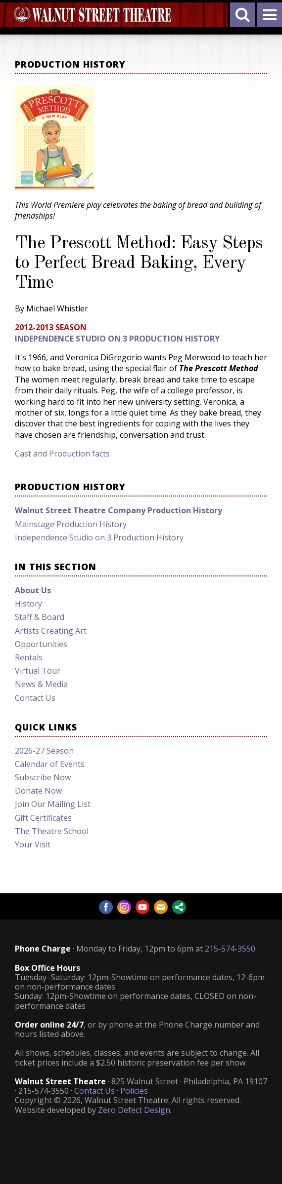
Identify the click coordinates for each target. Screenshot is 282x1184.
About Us (33, 590)
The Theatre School (52, 831)
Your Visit (32, 844)
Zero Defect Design (134, 1110)
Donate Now (38, 790)
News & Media (41, 684)
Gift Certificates (43, 817)
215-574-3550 (230, 948)
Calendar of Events (50, 764)
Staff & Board (39, 616)
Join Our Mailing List (53, 804)
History (28, 603)
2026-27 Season (44, 750)
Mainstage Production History (71, 524)
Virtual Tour (37, 670)
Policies (134, 1090)
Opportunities (41, 644)
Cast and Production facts (62, 453)
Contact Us (35, 697)
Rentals (29, 657)
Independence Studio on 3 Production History (117, 338)
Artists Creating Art (51, 630)
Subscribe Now (43, 777)
